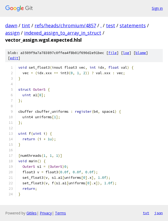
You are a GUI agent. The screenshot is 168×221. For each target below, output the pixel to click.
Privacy (46, 213)
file (112, 53)
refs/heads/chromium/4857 (65, 25)
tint (26, 25)
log (126, 53)
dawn (11, 25)
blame (141, 53)
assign (12, 33)
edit (14, 58)
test (110, 25)
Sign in (157, 8)
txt (146, 213)
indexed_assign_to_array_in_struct (62, 33)
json (158, 213)
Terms (60, 213)
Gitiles (31, 213)
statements (133, 25)
